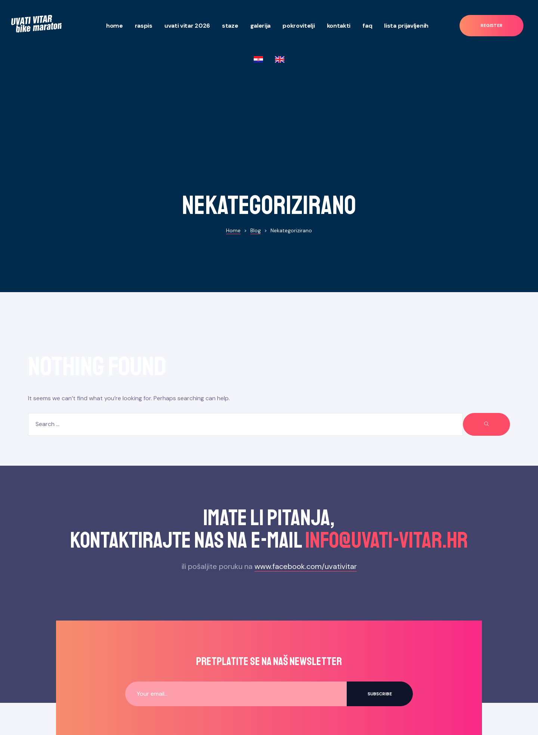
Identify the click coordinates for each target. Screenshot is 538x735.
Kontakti (339, 26)
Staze (230, 26)
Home (114, 26)
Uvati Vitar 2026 (187, 26)
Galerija (260, 26)
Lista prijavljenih (406, 26)
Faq (367, 26)
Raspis (143, 26)
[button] (491, 25)
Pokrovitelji (298, 26)
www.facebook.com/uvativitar (305, 468)
